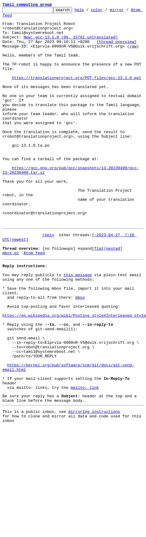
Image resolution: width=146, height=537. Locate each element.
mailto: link (85, 460)
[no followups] (59, 295)
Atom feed (13, 17)
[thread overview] (117, 48)
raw (132, 54)
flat (98, 295)
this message (78, 325)
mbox (80, 352)
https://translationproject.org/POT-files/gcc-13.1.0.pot (76, 92)
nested (113, 295)
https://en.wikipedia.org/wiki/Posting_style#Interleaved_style (74, 374)
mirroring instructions (94, 487)
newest (19, 284)
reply (48, 279)
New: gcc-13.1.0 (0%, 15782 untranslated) (71, 43)
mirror (126, 11)
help (88, 11)
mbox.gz (10, 300)
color (106, 11)
